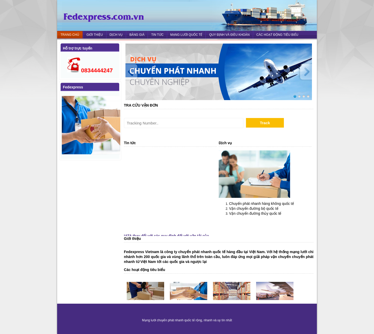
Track (265, 123)
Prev (133, 72)
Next (304, 72)
